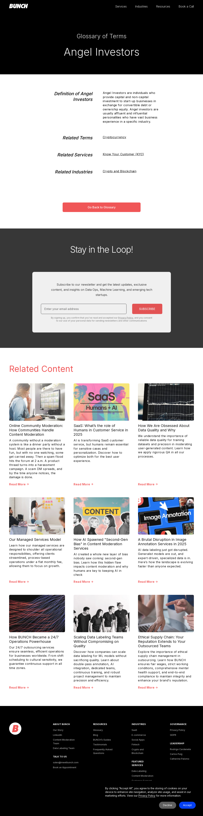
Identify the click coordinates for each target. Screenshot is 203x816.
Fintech (135, 744)
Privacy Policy (177, 730)
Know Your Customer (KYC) (123, 154)
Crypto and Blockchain (120, 171)
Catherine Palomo (179, 758)
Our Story (58, 730)
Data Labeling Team (63, 748)
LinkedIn (57, 735)
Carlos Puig (176, 754)
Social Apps (138, 739)
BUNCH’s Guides (102, 739)
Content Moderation (142, 775)
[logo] (15, 728)
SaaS (134, 730)
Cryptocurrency (114, 137)
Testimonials (100, 744)
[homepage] (18, 6)
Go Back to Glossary (102, 207)
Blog (95, 735)
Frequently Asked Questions (102, 751)
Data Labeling (139, 771)
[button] (121, 6)
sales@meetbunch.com (65, 762)
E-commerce (139, 735)
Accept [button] (187, 805)
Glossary (98, 730)
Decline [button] (167, 805)
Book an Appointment (64, 767)
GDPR (173, 735)
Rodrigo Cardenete (180, 749)
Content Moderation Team (64, 741)
